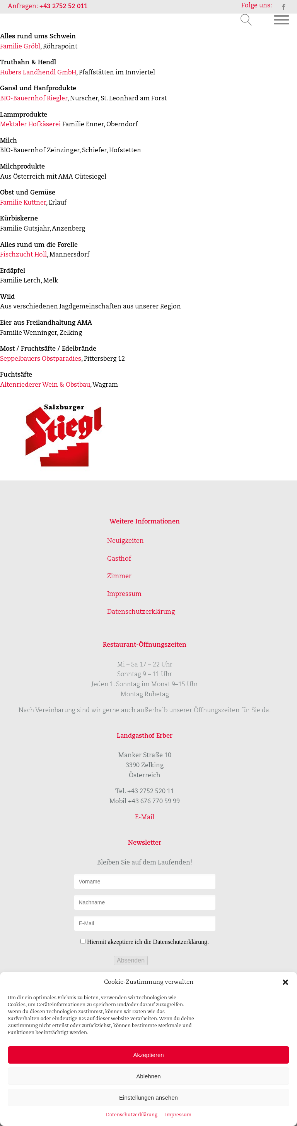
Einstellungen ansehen (148, 1097)
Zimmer (119, 576)
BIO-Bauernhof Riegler (33, 99)
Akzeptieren (148, 1055)
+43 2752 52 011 (63, 6)
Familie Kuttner (23, 203)
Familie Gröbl (20, 47)
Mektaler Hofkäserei (30, 125)
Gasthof (119, 559)
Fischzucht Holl (23, 255)
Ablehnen (148, 1076)
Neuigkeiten (125, 541)
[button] (285, 982)
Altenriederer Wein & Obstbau (45, 385)
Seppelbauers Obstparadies (40, 359)
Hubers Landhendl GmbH (38, 73)
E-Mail (144, 817)
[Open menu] (281, 19)
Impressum (178, 1115)
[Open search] (246, 20)
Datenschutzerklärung (131, 1115)
